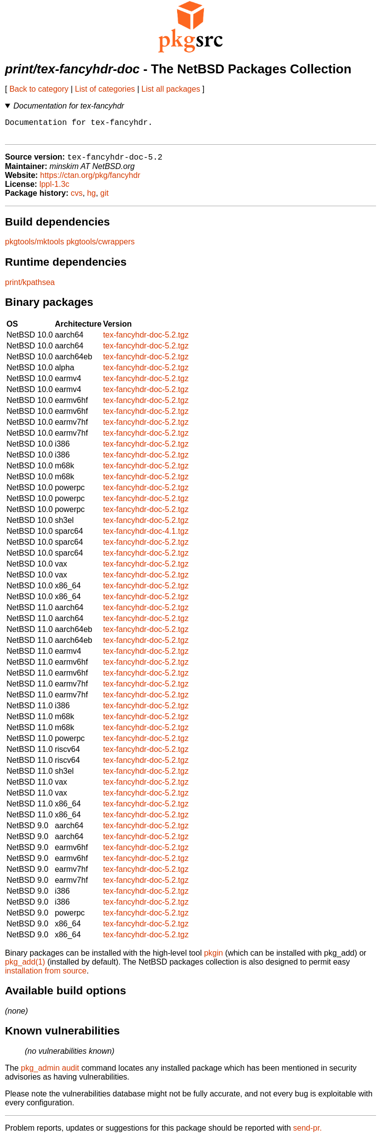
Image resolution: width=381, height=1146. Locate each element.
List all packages (170, 89)
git (104, 198)
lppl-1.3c (54, 189)
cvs (77, 198)
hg (91, 198)
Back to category (38, 89)
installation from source (46, 976)
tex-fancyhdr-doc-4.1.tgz (146, 536)
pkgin (213, 958)
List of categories (105, 89)
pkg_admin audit (50, 1073)
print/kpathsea (30, 288)
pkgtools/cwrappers (100, 247)
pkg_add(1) (25, 967)
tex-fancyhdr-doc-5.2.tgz (146, 340)
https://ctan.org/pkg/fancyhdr (90, 180)
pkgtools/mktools (34, 247)
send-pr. (307, 1133)
